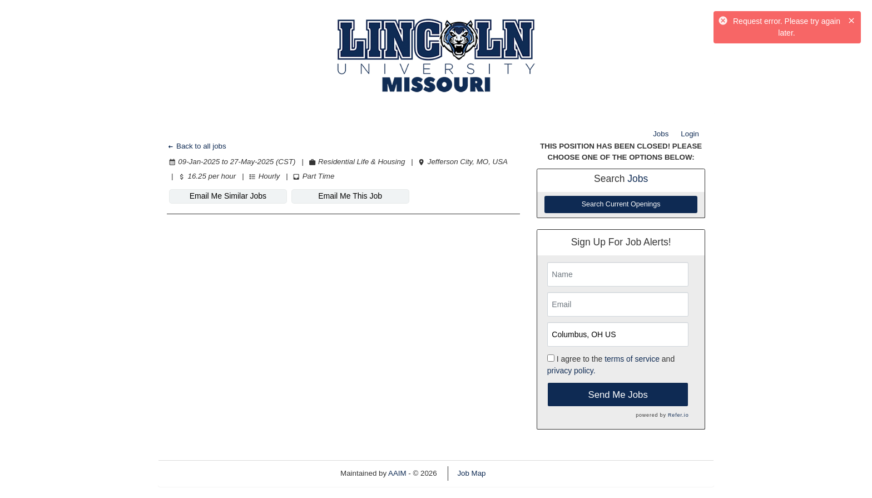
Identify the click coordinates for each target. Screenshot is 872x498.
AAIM (397, 473)
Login (690, 134)
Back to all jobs (196, 146)
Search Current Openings (621, 204)
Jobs (660, 134)
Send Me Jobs (618, 394)
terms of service (632, 358)
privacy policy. (571, 370)
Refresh (519, 473)
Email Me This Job (350, 195)
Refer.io (678, 415)
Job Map (471, 473)
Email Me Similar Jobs (228, 195)
